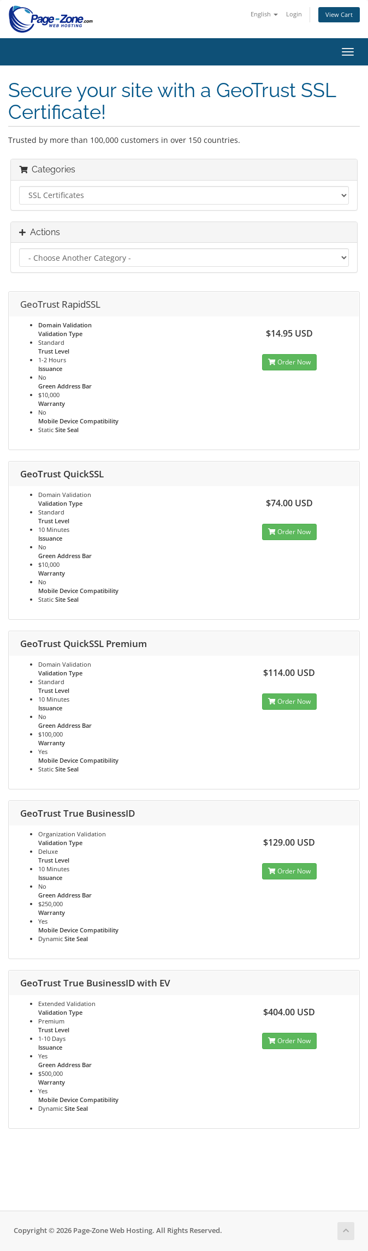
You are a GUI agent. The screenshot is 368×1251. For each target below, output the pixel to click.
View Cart (339, 14)
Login (294, 14)
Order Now (289, 362)
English (264, 14)
